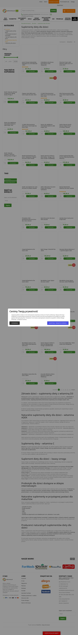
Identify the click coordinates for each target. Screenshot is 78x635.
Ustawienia (14, 323)
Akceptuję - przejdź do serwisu (58, 323)
